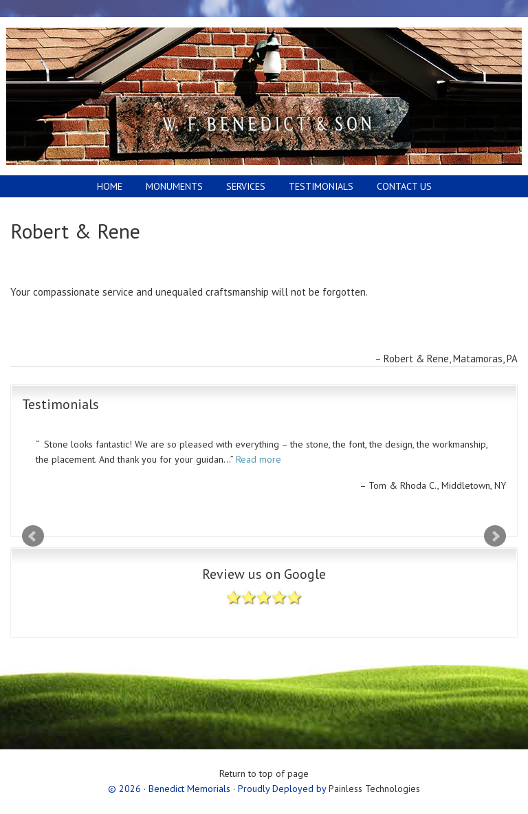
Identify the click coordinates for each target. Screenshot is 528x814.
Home (109, 186)
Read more (258, 459)
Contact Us (404, 186)
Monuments (169, 186)
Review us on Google (264, 592)
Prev (33, 536)
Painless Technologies (374, 788)
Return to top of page (264, 773)
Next (495, 536)
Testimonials (321, 186)
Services (245, 186)
